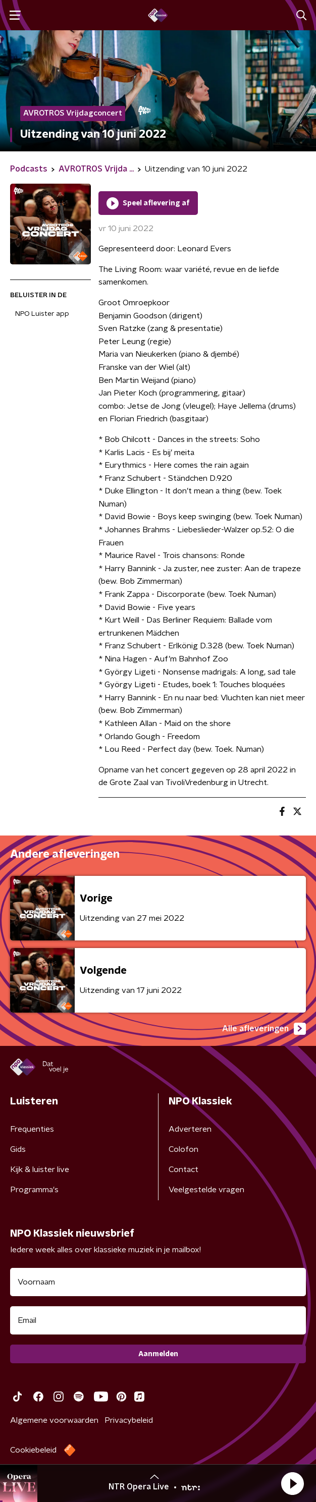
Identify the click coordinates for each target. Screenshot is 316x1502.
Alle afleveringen (264, 1029)
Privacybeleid (128, 1420)
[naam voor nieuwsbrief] (158, 1282)
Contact (183, 1169)
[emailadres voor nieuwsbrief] (158, 1320)
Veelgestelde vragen (206, 1190)
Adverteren (190, 1129)
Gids (18, 1149)
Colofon (183, 1149)
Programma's (34, 1190)
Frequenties (32, 1129)
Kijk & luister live (39, 1169)
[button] (292, 1483)
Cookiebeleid (33, 1450)
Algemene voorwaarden (54, 1420)
